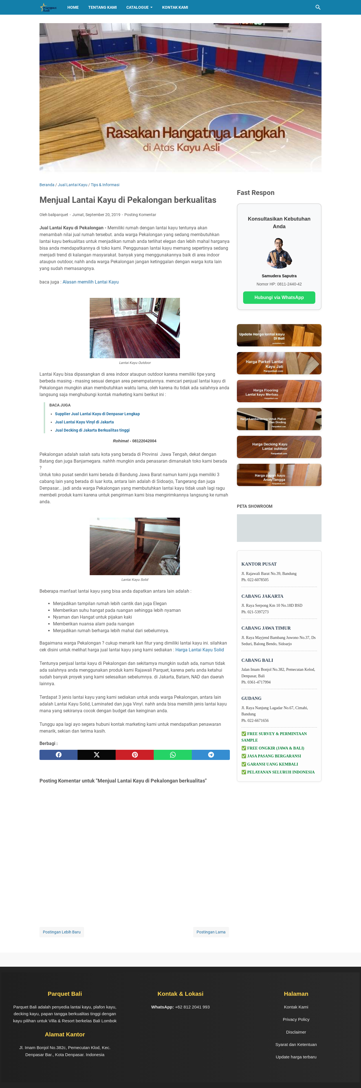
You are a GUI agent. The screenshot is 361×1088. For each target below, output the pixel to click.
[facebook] (58, 755)
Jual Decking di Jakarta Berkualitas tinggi (92, 430)
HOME (73, 7)
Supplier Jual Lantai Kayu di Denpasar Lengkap (97, 414)
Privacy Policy (296, 1019)
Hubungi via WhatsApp (279, 297)
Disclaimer (296, 1032)
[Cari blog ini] (318, 7)
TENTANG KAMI (102, 7)
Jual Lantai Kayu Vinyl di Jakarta (84, 422)
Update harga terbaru (296, 1056)
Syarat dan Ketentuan (296, 1044)
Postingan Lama (211, 932)
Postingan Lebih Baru (62, 932)
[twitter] (97, 755)
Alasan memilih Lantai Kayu (91, 282)
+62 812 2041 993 (192, 1007)
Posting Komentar (140, 214)
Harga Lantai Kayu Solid (199, 649)
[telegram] (211, 755)
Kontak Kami (175, 7)
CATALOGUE (137, 7)
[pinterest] (135, 755)
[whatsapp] (173, 755)
